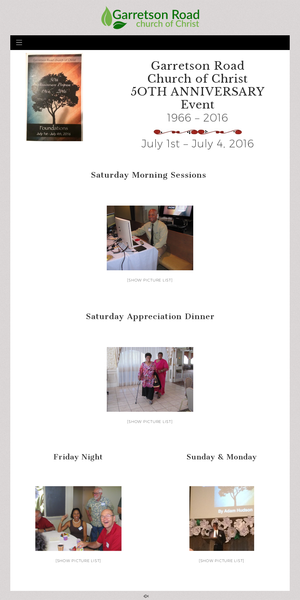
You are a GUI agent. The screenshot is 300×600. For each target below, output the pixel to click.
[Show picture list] (150, 280)
